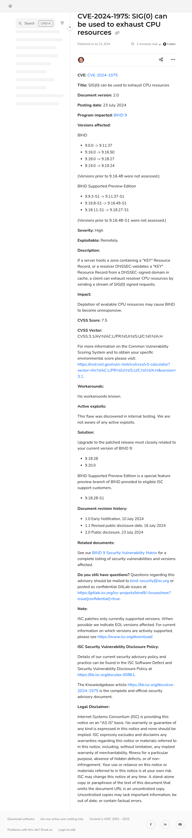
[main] (127, 411)
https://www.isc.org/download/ (125, 637)
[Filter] (62, 23)
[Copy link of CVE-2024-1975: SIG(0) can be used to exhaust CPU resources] (117, 33)
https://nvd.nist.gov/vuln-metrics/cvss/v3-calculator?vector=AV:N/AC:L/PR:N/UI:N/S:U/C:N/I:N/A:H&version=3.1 (127, 370)
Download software (21, 819)
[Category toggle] (70, 27)
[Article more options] (173, 60)
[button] (35, 23)
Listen (169, 44)
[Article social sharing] (161, 60)
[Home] (10, 6)
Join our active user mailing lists (62, 819)
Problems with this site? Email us (30, 830)
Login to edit (67, 830)
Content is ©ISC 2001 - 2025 (110, 819)
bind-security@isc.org (149, 581)
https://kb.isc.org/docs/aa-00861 (106, 675)
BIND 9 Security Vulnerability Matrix (124, 553)
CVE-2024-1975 (103, 75)
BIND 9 (120, 115)
